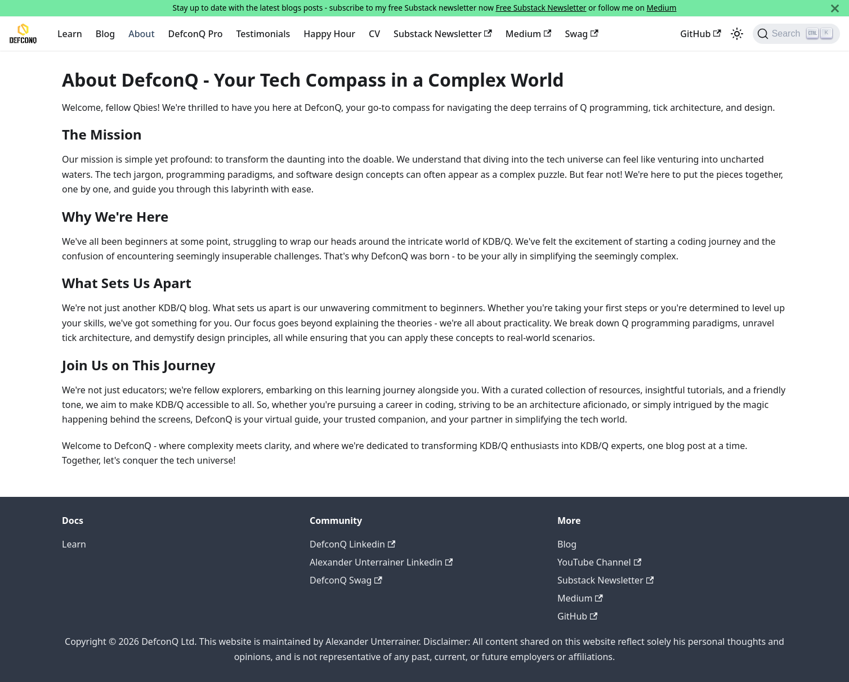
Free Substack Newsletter (540, 7)
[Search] (796, 34)
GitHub (700, 34)
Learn (69, 34)
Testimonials (263, 34)
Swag (581, 34)
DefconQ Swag (346, 580)
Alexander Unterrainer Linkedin (381, 562)
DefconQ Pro (195, 34)
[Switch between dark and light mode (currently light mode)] (737, 34)
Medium (662, 7)
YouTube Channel (599, 562)
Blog (105, 34)
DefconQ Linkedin (352, 544)
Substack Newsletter (443, 34)
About (141, 34)
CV (374, 34)
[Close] (835, 8)
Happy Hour (329, 34)
